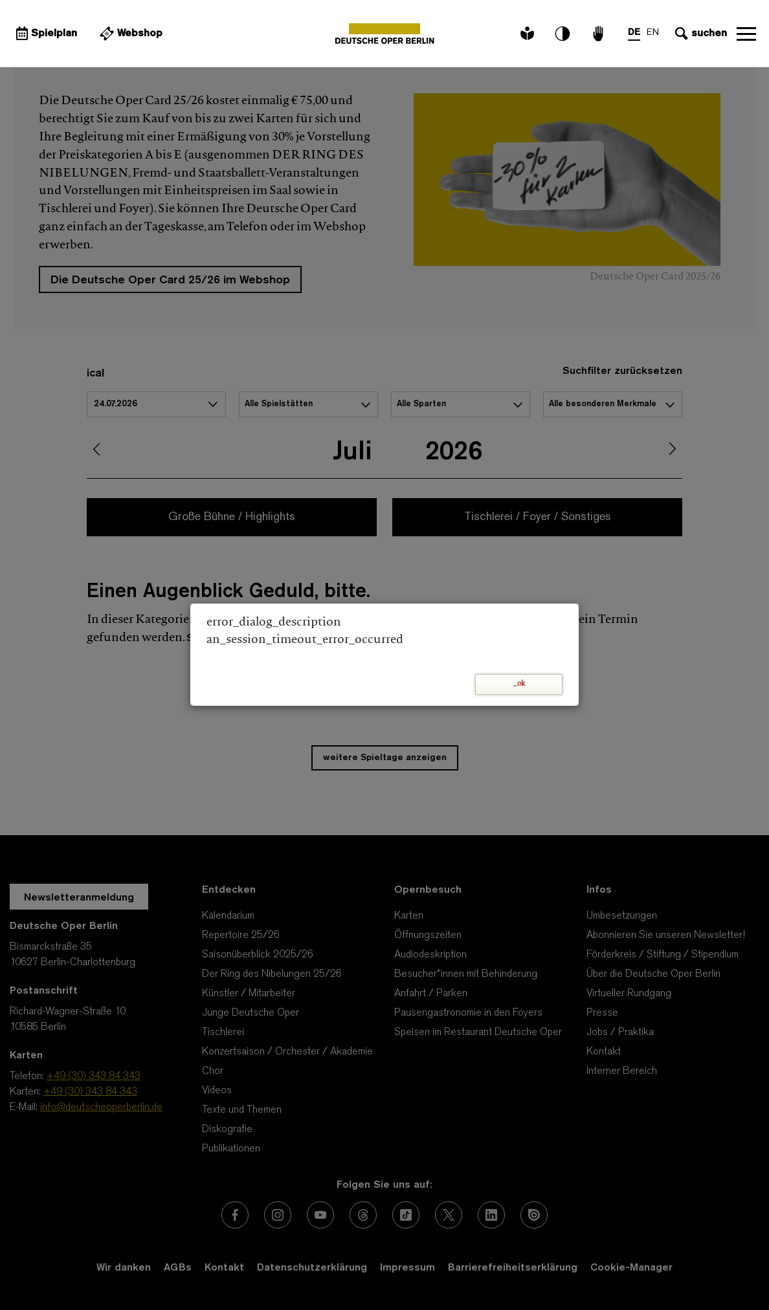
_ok (519, 684)
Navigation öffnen (746, 33)
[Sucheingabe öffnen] (699, 33)
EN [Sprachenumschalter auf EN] (653, 33)
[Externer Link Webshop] (129, 33)
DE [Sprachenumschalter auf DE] (634, 33)
